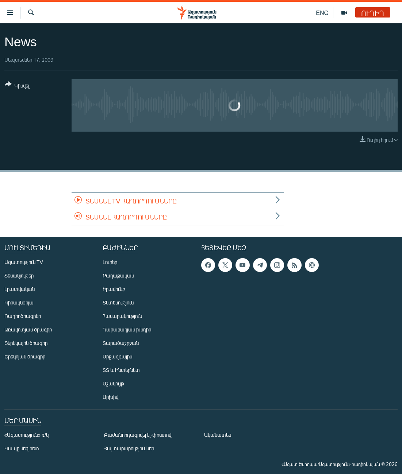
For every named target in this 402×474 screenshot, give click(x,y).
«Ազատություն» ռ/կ (26, 435)
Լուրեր (110, 262)
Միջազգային (117, 356)
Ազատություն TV (23, 262)
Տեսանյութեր (19, 275)
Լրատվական (19, 289)
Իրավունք (114, 289)
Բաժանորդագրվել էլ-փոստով (137, 435)
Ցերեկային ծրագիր (25, 343)
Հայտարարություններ (129, 448)
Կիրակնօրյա (19, 302)
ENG (322, 12)
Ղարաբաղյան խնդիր (127, 329)
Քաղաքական (118, 275)
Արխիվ (110, 397)
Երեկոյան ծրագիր (24, 356)
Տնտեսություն (118, 302)
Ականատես (217, 435)
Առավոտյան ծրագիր (28, 329)
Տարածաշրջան (121, 343)
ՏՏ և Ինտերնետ (121, 370)
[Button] (17, 86)
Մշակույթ (113, 383)
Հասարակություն (122, 316)
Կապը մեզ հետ (21, 448)
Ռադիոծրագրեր (22, 316)
